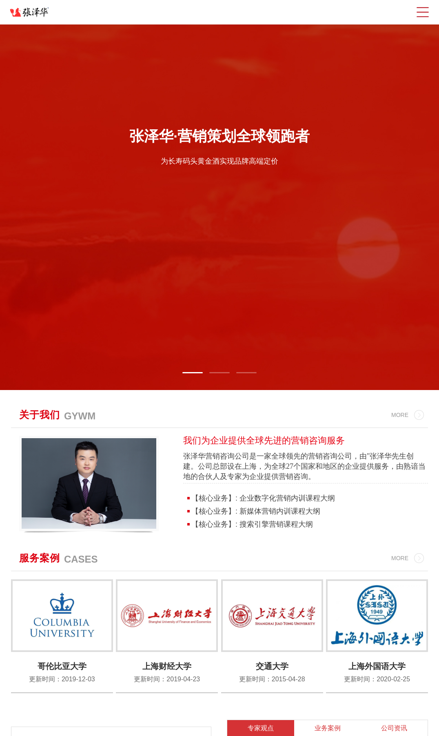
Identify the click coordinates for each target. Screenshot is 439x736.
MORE (399, 415)
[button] (192, 372)
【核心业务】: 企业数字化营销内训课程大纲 (262, 498)
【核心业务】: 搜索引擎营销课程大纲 (251, 524)
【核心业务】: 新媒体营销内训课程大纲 (254, 511)
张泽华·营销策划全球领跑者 (219, 136)
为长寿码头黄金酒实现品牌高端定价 (219, 161)
